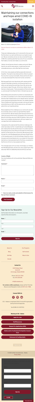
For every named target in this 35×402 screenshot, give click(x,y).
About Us (9, 248)
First (2, 223)
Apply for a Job (18, 317)
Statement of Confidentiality (17, 337)
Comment (4, 164)
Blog (9, 251)
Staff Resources (17, 322)
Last (2, 228)
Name (3, 178)
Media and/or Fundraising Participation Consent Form (17, 331)
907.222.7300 (19, 275)
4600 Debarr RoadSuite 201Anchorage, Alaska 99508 (17, 270)
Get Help (9, 255)
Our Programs (25, 248)
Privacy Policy (17, 354)
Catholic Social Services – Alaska (17, 6)
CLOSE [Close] (8, 397)
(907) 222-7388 (26, 287)
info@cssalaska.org (17, 281)
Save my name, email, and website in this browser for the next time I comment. (17, 194)
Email (3, 185)
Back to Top (17, 345)
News (18, 44)
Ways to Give (25, 255)
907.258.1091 (18, 277)
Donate (31, 1)
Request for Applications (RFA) (17, 326)
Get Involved (25, 251)
